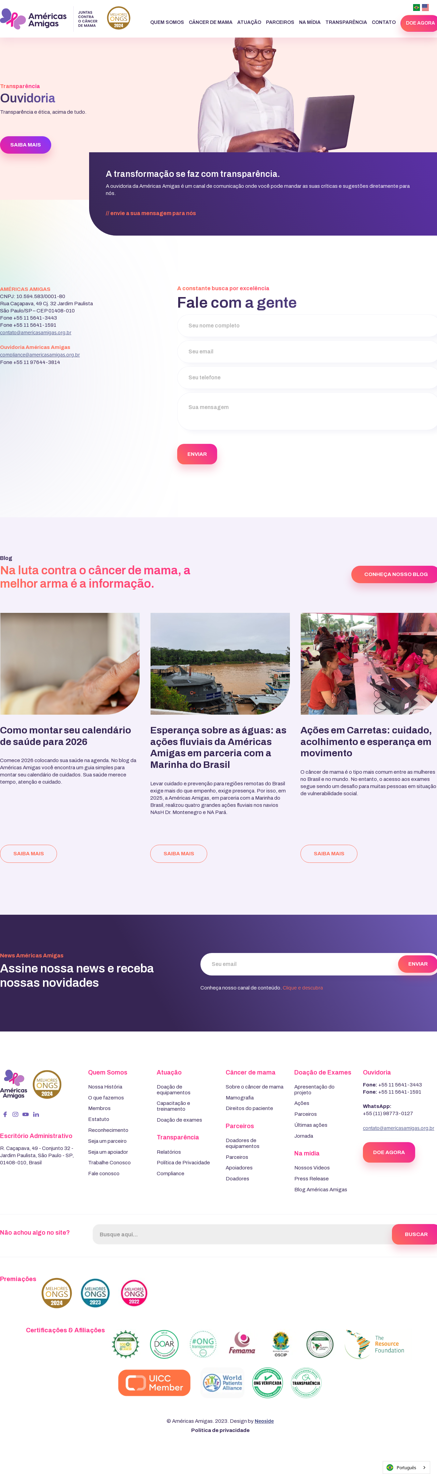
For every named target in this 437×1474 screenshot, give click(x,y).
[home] (65, 19)
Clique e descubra (303, 987)
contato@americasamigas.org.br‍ (35, 332)
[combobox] (406, 1467)
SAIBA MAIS (25, 145)
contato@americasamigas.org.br (398, 1128)
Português (401, 1467)
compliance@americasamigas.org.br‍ (40, 354)
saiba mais (28, 853)
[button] (167, 22)
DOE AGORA (389, 1152)
